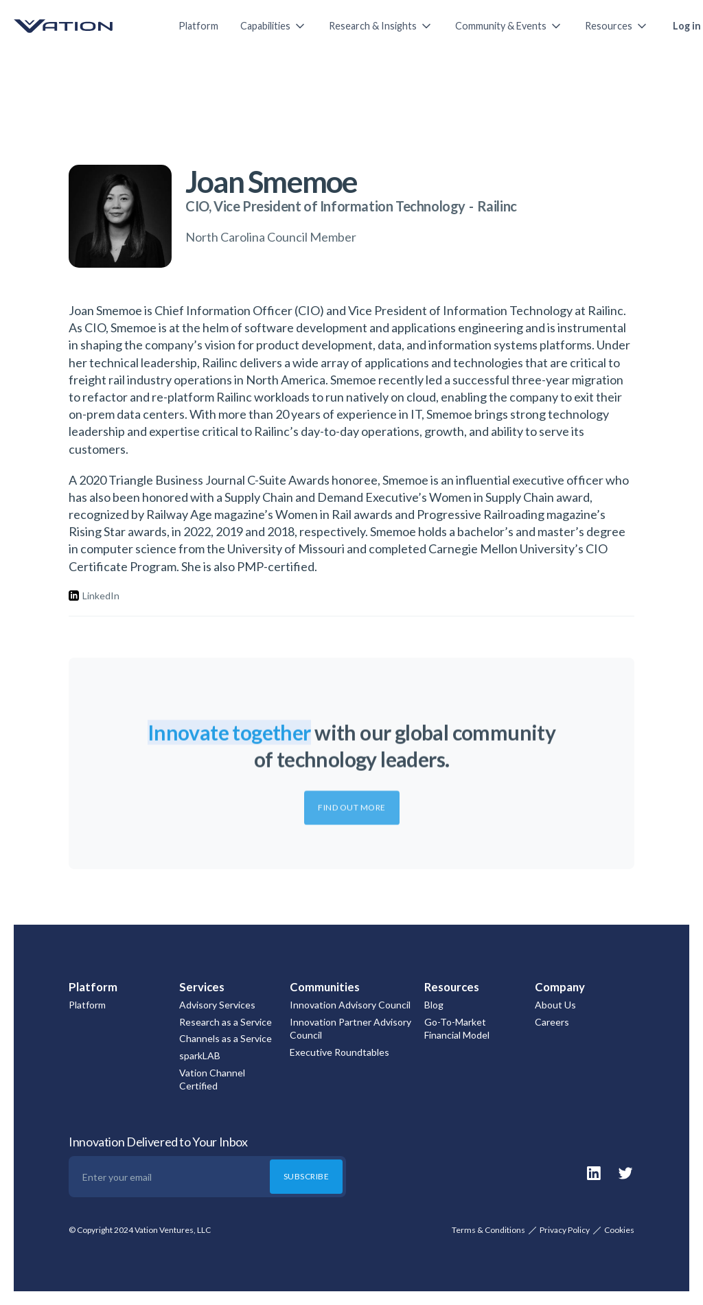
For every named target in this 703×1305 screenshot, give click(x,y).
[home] (82, 26)
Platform (198, 26)
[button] (273, 26)
